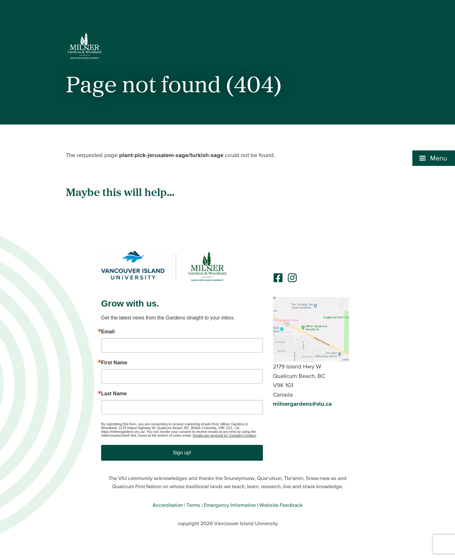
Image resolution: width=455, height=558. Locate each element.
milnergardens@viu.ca (302, 403)
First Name (114, 362)
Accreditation (168, 505)
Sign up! (182, 452)
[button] (433, 158)
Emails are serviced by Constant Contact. (225, 435)
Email (108, 331)
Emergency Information (230, 505)
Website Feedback (281, 505)
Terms (193, 505)
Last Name (114, 393)
